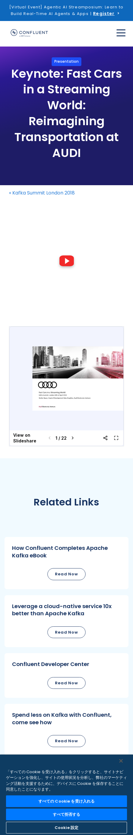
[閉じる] (121, 761)
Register (103, 14)
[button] (66, 563)
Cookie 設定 (66, 827)
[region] (66, 795)
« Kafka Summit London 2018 (42, 193)
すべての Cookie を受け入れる (66, 801)
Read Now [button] (66, 574)
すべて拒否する (66, 814)
